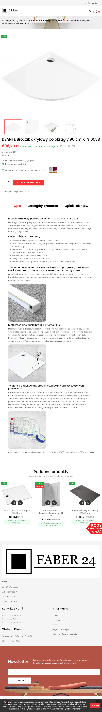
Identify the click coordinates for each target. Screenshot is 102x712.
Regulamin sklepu (61, 629)
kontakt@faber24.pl (14, 622)
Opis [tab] (17, 206)
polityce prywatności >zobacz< (69, 709)
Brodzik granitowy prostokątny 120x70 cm (85, 511)
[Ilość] (6, 182)
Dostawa (57, 620)
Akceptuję (95, 705)
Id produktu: (7, 152)
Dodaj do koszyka (28, 182)
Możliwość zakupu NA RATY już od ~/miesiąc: (24, 170)
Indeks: (5, 155)
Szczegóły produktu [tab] (43, 206)
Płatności (57, 625)
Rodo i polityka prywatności (65, 634)
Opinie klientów (76, 206)
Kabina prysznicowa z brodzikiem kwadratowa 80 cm (51, 513)
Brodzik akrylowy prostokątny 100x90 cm (17, 511)
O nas (55, 616)
